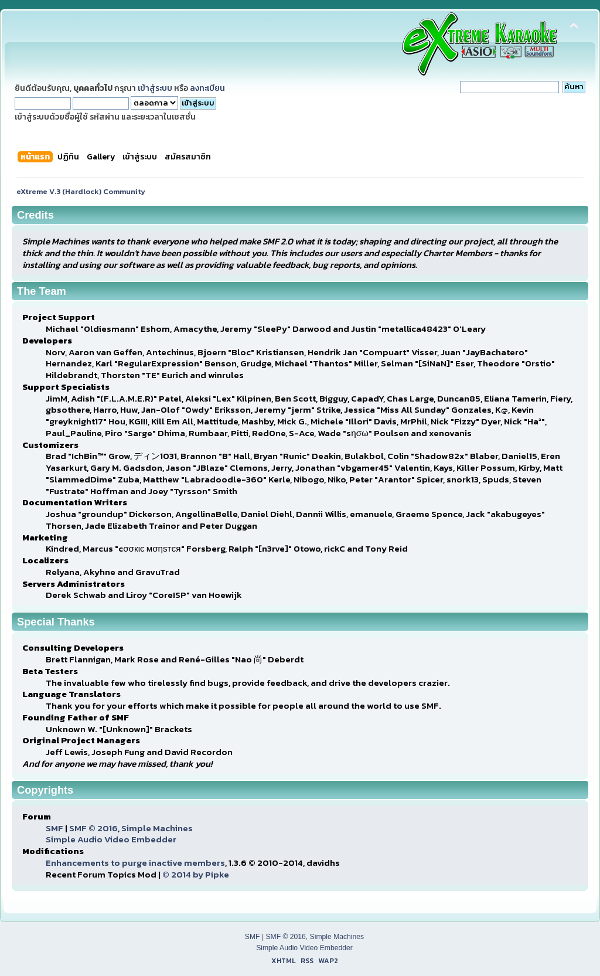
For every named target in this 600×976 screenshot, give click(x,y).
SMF (54, 828)
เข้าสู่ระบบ (155, 88)
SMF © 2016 (93, 828)
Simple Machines (157, 828)
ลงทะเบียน (207, 88)
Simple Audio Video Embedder (111, 839)
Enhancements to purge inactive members (135, 862)
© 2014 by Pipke (195, 874)
